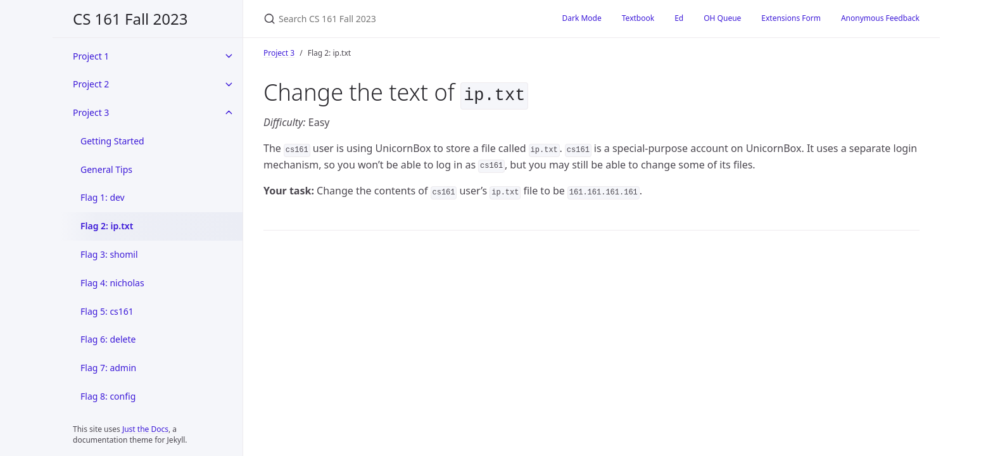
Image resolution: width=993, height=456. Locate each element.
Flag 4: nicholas (112, 283)
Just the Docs (145, 429)
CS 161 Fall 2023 (130, 18)
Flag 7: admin (108, 368)
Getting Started (112, 141)
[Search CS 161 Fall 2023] (397, 18)
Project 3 (91, 112)
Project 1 (91, 56)
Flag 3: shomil (109, 254)
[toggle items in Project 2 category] (229, 84)
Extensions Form (791, 18)
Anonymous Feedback (880, 18)
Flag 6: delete (108, 339)
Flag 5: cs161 (107, 311)
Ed (678, 18)
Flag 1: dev (102, 197)
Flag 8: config (108, 396)
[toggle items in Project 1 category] (229, 56)
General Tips (106, 169)
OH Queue (722, 18)
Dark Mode (582, 18)
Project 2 (91, 84)
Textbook (638, 18)
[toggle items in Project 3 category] (229, 113)
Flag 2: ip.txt (106, 226)
